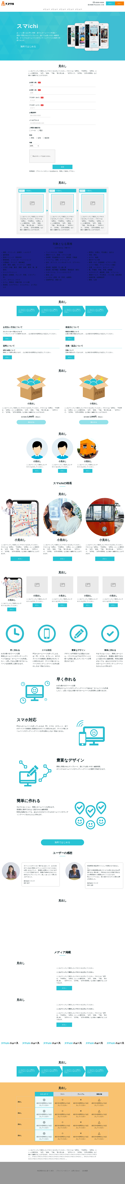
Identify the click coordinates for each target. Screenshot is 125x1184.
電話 (40, 130)
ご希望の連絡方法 (34, 128)
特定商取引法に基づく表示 (45, 1171)
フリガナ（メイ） (34, 105)
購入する (31, 425)
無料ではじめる (28, 46)
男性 (31, 138)
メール (32, 130)
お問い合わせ (75, 1171)
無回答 (46, 138)
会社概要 (85, 1171)
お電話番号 (32, 112)
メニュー (46, 9)
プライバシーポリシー (63, 1171)
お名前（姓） (33, 82)
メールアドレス (34, 120)
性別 (30, 135)
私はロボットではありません (40, 156)
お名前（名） (33, 90)
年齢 (30, 142)
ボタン (110, 3)
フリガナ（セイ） (34, 97)
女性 (38, 138)
